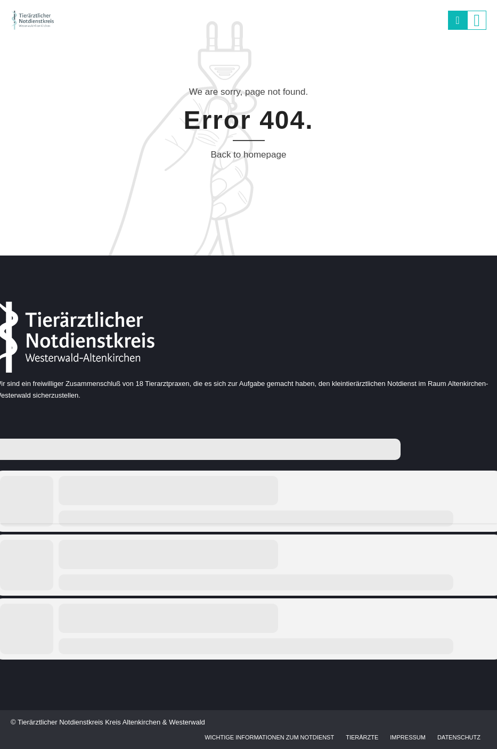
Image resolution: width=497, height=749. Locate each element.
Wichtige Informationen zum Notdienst (269, 737)
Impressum (408, 737)
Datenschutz (458, 737)
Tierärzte (362, 737)
